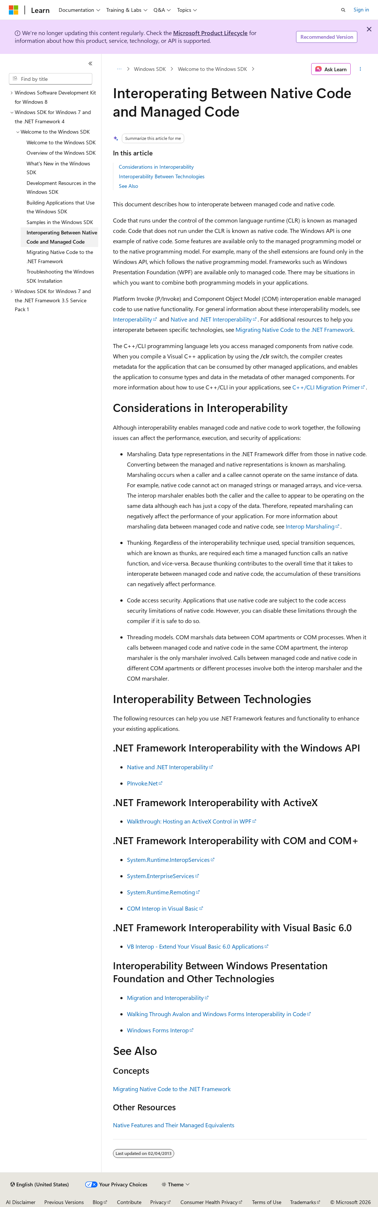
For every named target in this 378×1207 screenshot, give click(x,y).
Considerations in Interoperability (156, 166)
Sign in (361, 9)
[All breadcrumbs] (119, 69)
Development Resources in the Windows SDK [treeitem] (61, 187)
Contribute (129, 1202)
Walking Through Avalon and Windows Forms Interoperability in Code (216, 1014)
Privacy (158, 1202)
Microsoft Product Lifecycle (210, 33)
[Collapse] (90, 63)
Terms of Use (266, 1202)
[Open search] (343, 10)
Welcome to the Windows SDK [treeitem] (61, 142)
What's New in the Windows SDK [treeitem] (58, 168)
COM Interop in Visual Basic (162, 908)
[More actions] (360, 69)
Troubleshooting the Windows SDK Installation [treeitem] (60, 276)
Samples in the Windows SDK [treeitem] (60, 222)
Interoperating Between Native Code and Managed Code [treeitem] (62, 237)
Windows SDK (150, 68)
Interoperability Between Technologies (162, 176)
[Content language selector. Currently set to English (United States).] (39, 1184)
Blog (98, 1202)
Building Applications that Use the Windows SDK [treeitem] (60, 207)
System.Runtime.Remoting (161, 892)
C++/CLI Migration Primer (326, 387)
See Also (128, 185)
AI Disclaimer (20, 1202)
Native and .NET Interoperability (211, 319)
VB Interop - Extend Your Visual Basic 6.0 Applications (195, 946)
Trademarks (303, 1202)
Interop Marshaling (310, 526)
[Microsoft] (13, 10)
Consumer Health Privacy (209, 1202)
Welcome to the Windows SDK (212, 68)
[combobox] (50, 79)
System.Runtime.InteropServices (168, 859)
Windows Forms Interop (158, 1030)
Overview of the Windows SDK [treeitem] (61, 152)
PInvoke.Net (142, 783)
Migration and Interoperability (165, 997)
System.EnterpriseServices (160, 876)
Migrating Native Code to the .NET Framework (294, 329)
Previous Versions (64, 1202)
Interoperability (132, 319)
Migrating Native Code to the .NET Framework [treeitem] (60, 256)
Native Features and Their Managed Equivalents (173, 1125)
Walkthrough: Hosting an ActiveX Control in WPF (189, 821)
